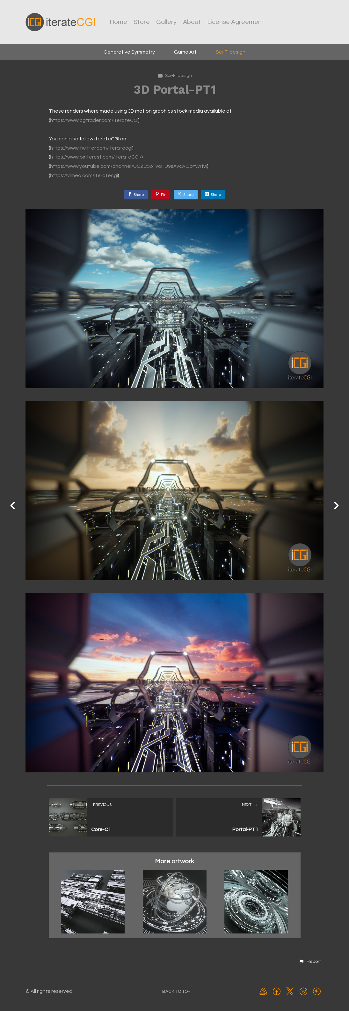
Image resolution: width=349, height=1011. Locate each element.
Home (118, 22)
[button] (310, 961)
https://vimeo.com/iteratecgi (84, 175)
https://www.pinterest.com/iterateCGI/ (96, 157)
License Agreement (235, 22)
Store (142, 22)
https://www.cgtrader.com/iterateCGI (94, 120)
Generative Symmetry (129, 52)
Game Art (185, 52)
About (192, 22)
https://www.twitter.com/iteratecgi (91, 148)
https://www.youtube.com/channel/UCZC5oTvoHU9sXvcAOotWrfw (128, 166)
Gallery (166, 22)
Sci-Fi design (230, 52)
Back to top (176, 991)
